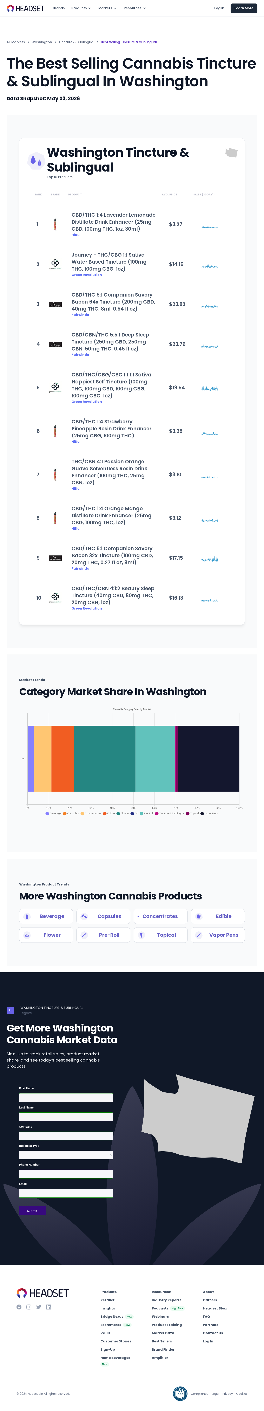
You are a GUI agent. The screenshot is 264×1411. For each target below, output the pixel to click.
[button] (81, 8)
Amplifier (160, 1357)
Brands (59, 8)
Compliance (200, 1394)
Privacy (228, 1394)
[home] (26, 8)
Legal (215, 1394)
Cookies (242, 1394)
